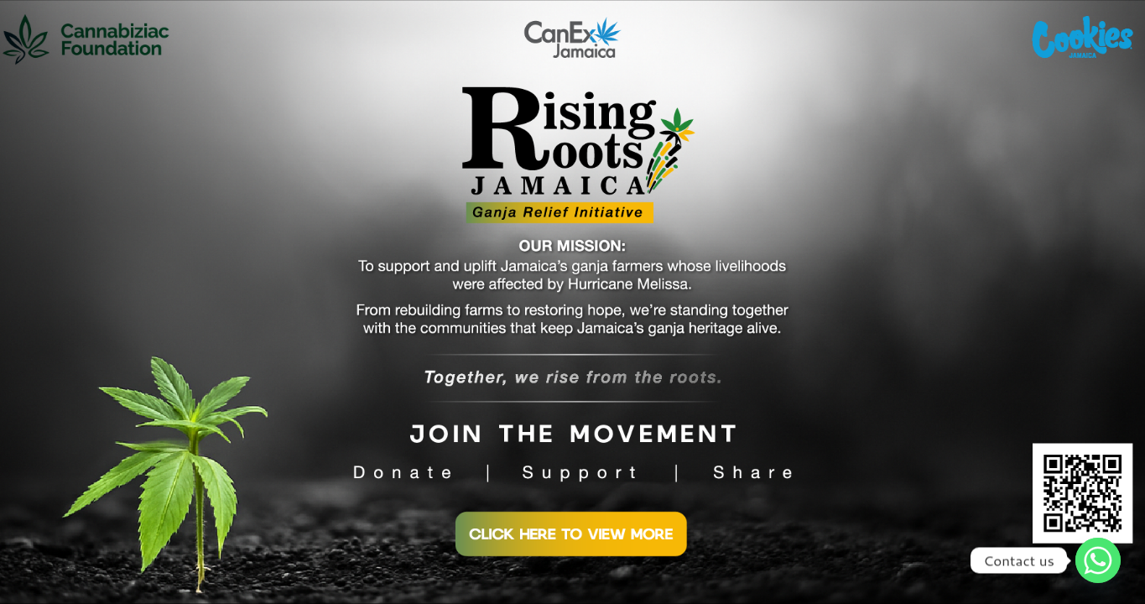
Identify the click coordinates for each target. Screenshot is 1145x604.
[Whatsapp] (1098, 560)
